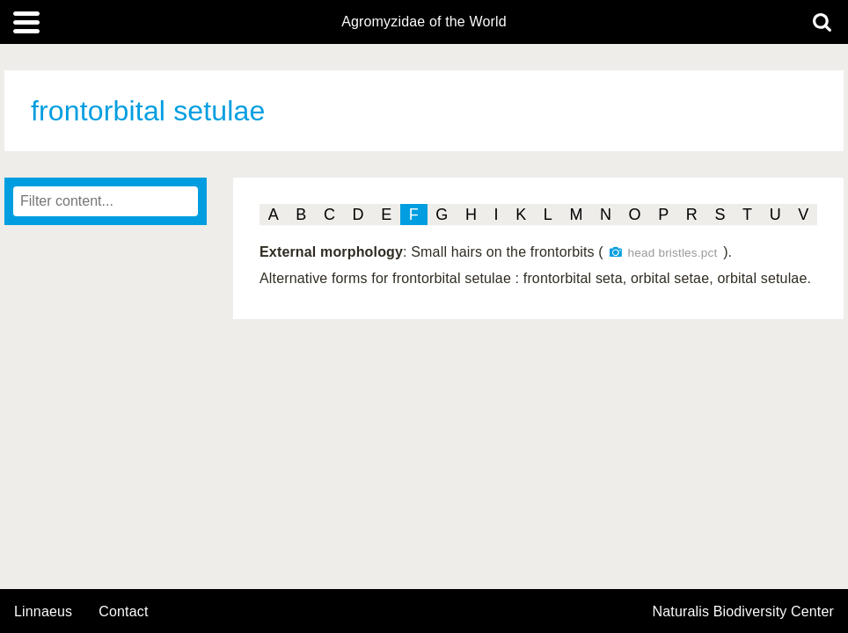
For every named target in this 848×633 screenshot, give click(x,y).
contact (123, 611)
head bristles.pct (673, 252)
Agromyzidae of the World (424, 22)
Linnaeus (43, 612)
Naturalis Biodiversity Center (744, 612)
